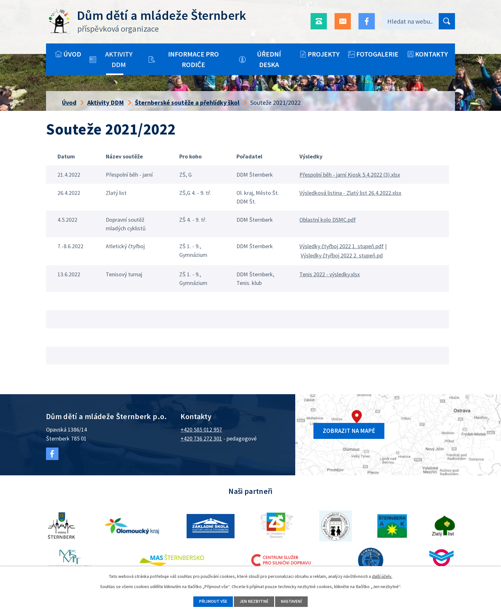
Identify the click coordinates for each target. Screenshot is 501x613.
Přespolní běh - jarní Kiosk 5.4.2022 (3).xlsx (349, 174)
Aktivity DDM (119, 59)
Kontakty (431, 54)
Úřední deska (269, 59)
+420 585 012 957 (201, 429)
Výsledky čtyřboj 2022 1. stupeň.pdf (341, 246)
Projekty (324, 54)
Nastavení (294, 601)
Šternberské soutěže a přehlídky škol (187, 102)
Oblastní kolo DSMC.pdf (327, 219)
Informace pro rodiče (193, 59)
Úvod (72, 54)
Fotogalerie (377, 54)
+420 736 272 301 (201, 438)
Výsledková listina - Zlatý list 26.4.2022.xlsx (350, 192)
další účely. (382, 576)
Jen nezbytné (254, 601)
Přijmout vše (210, 601)
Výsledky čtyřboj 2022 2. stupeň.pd (342, 255)
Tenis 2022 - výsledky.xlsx (329, 274)
